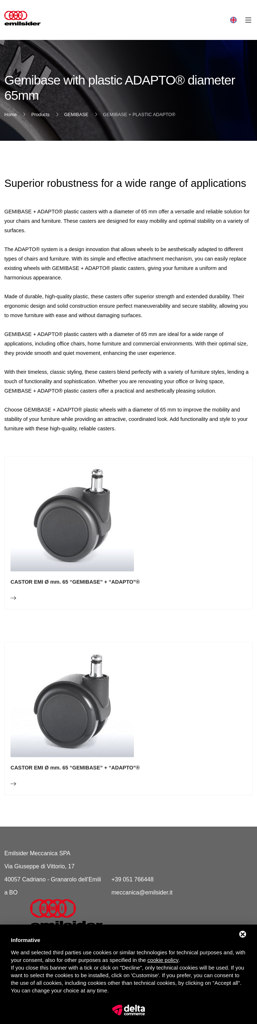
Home (10, 114)
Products (40, 114)
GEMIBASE (76, 114)
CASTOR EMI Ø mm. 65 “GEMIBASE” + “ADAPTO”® (75, 603)
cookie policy (163, 960)
